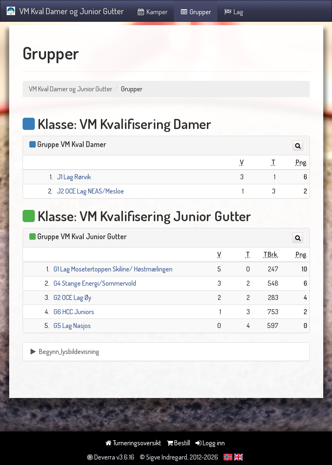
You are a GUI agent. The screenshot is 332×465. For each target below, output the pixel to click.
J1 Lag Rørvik (74, 177)
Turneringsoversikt (133, 443)
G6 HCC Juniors (74, 311)
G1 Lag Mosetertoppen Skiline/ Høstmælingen (113, 269)
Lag (233, 12)
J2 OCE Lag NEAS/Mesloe (90, 191)
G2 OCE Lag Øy (72, 297)
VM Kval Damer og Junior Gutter (65, 10)
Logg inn (210, 443)
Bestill (178, 443)
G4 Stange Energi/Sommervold (95, 283)
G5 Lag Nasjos (72, 325)
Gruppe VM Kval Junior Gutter (81, 236)
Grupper (195, 12)
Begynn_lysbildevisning (64, 351)
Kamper (151, 12)
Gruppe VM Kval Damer (71, 144)
